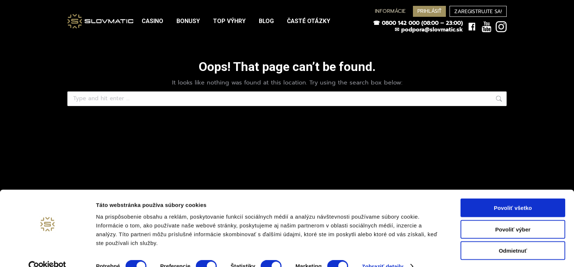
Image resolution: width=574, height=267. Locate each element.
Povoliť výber (512, 216)
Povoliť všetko (513, 194)
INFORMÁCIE (390, 11)
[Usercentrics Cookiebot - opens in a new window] (47, 252)
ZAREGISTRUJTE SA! (478, 11)
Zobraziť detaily (382, 252)
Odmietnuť (513, 237)
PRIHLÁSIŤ (429, 11)
